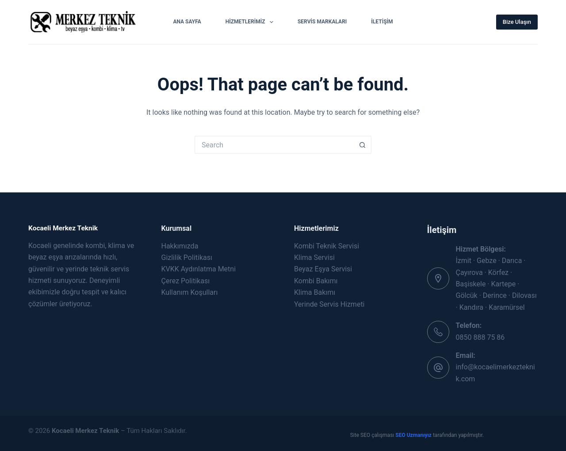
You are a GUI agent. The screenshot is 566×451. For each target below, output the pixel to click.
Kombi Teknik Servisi (326, 246)
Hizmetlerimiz (251, 22)
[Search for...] (274, 145)
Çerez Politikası (185, 281)
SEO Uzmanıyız (414, 435)
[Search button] (362, 145)
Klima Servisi (314, 257)
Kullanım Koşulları (189, 292)
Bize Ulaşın (517, 22)
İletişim (382, 22)
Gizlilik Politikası (186, 257)
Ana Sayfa (187, 22)
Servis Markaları (322, 22)
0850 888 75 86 (480, 337)
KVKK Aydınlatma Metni (198, 269)
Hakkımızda (180, 246)
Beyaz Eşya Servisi (323, 269)
